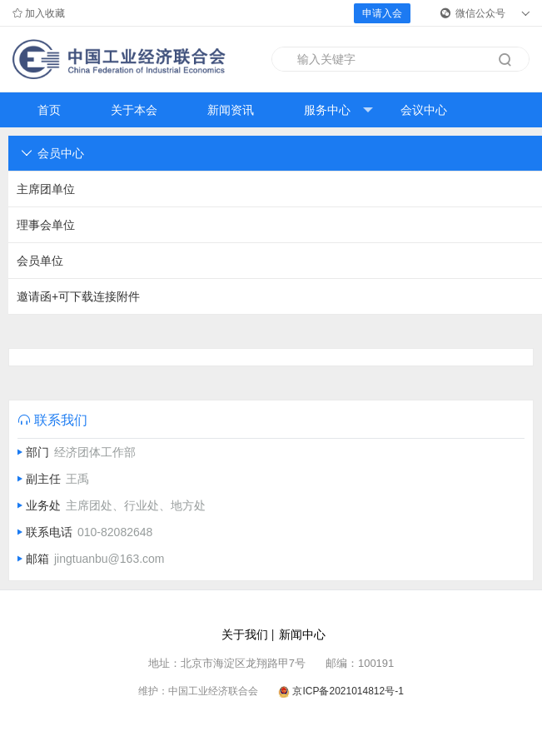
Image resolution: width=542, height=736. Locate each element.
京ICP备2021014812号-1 (347, 691)
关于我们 (244, 634)
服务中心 (338, 110)
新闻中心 (302, 634)
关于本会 (134, 110)
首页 (49, 110)
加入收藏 (38, 13)
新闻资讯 (230, 110)
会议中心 (423, 110)
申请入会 (382, 13)
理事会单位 (46, 224)
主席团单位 (46, 189)
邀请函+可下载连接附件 (78, 296)
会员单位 (40, 260)
